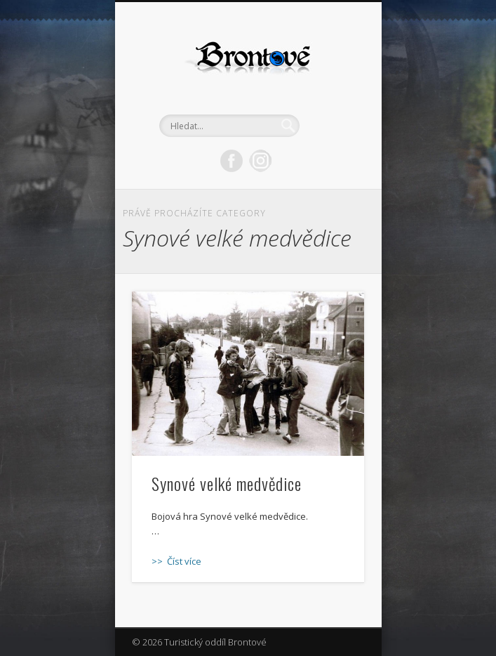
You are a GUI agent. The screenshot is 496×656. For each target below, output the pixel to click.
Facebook (231, 161)
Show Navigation (330, 125)
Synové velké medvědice (227, 483)
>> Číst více (176, 561)
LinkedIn (260, 161)
